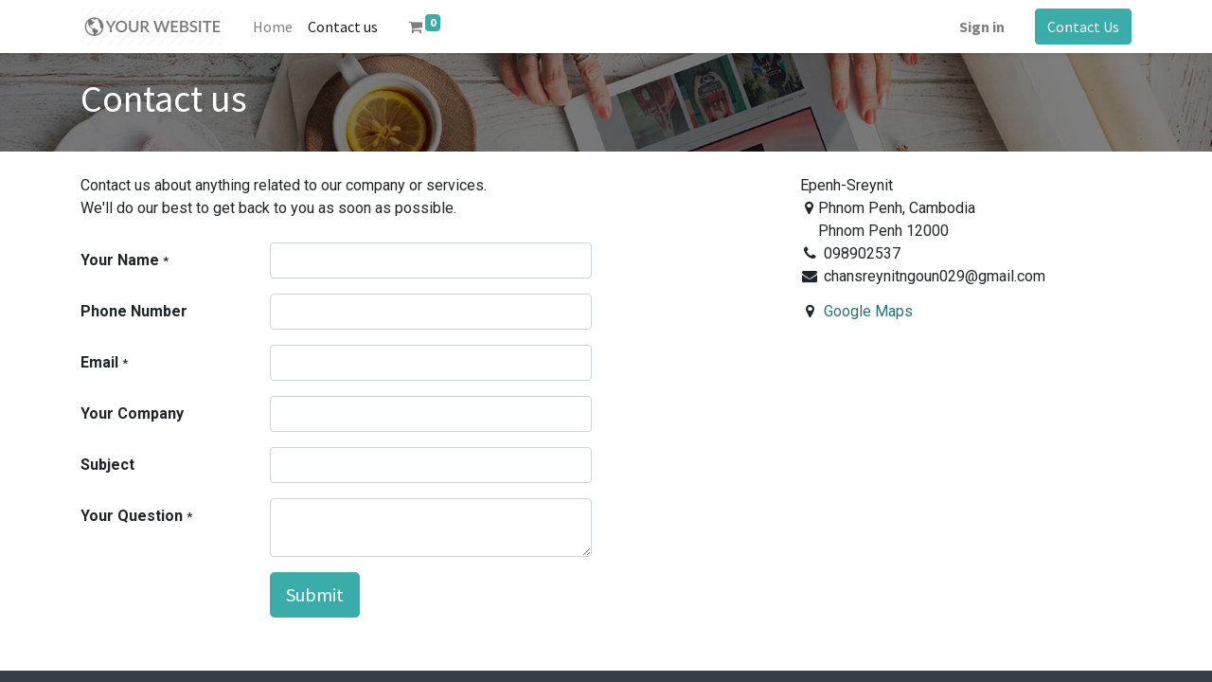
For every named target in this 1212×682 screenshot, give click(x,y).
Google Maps (868, 311)
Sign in (982, 26)
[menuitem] (272, 26)
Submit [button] (315, 594)
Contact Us (1083, 26)
